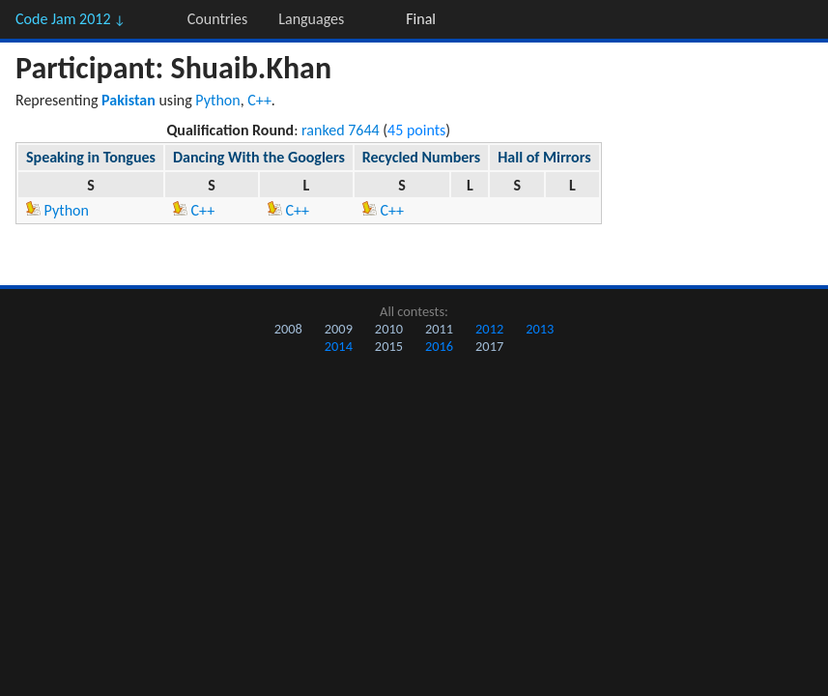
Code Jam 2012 (70, 19)
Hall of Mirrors (544, 157)
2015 (389, 346)
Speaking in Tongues (91, 157)
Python (217, 100)
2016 (439, 346)
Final (421, 19)
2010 (389, 328)
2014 (339, 346)
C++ (259, 100)
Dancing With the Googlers (259, 157)
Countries (217, 19)
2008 (288, 328)
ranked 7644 (340, 130)
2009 (339, 328)
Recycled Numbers (421, 157)
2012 (489, 328)
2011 (439, 328)
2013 (540, 328)
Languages (311, 19)
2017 (489, 346)
